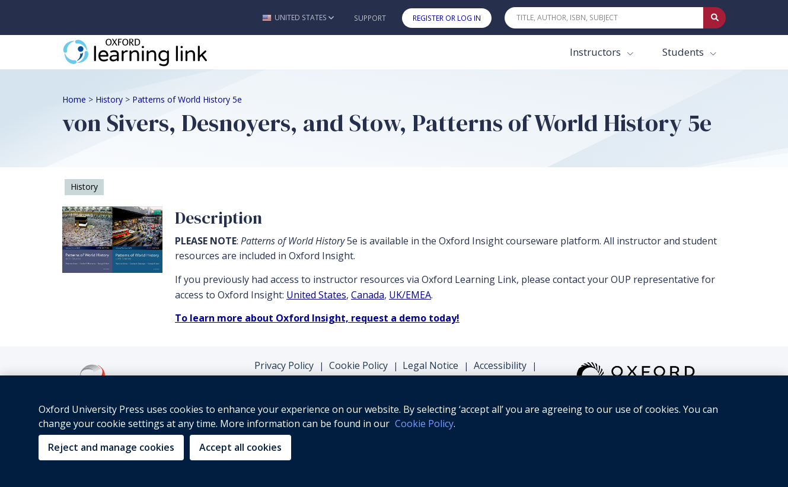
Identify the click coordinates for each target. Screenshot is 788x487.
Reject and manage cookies (111, 447)
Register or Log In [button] (447, 18)
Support (370, 18)
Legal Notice (430, 365)
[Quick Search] (604, 17)
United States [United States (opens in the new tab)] (316, 294)
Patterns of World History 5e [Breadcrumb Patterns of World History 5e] (187, 99)
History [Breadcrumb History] (109, 99)
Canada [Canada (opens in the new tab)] (367, 294)
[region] (394, 431)
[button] (298, 17)
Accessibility (500, 365)
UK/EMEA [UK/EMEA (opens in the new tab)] (410, 294)
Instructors (596, 52)
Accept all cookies (240, 447)
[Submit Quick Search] (714, 17)
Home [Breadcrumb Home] (74, 99)
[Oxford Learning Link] (151, 52)
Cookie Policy (358, 365)
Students (684, 52)
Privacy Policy (284, 365)
